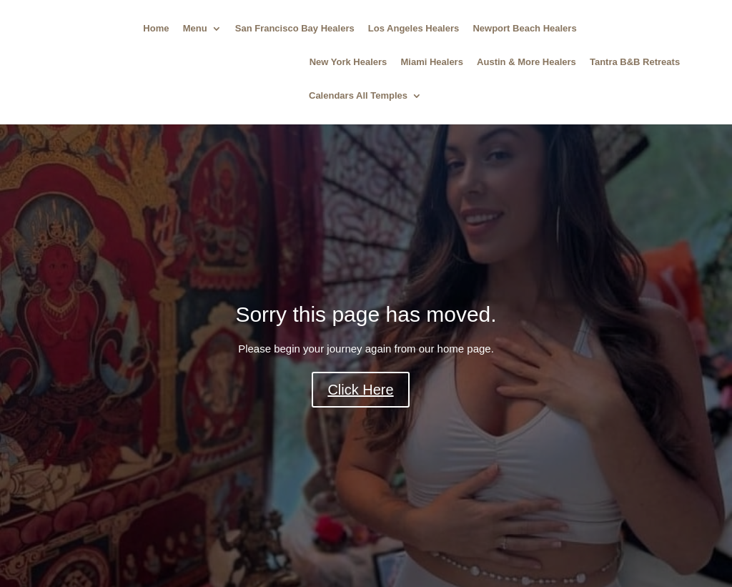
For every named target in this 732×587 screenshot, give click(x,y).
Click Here (360, 390)
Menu (195, 29)
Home (156, 29)
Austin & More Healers (526, 62)
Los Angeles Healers (413, 29)
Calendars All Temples (358, 96)
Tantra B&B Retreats (635, 62)
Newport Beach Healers (524, 29)
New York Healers (348, 62)
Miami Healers (431, 62)
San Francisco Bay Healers (295, 29)
